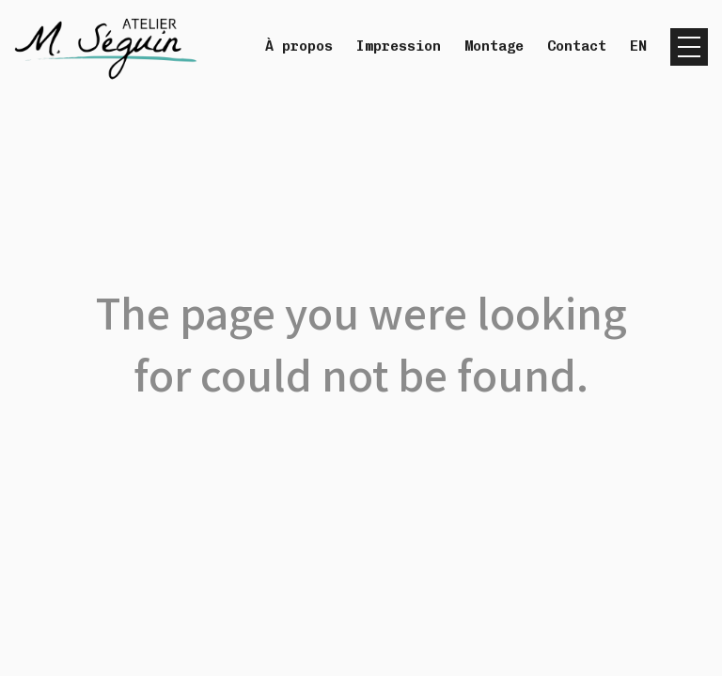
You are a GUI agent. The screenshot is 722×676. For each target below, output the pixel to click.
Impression (398, 46)
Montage (494, 46)
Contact (576, 46)
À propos (299, 46)
